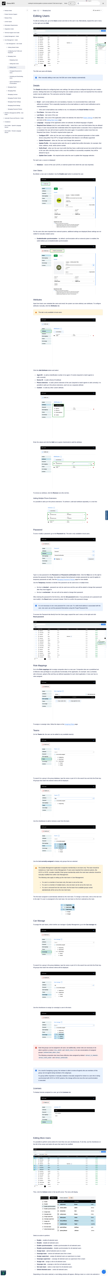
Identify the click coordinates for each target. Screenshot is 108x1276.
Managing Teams (12, 87)
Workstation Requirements (11, 25)
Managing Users (12, 56)
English (88, 1)
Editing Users (13, 67)
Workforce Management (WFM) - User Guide (14, 113)
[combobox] (88, 3)
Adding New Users (14, 63)
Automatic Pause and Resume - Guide (14, 118)
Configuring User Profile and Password (15, 51)
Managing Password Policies (15, 109)
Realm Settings (88, 117)
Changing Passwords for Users (16, 71)
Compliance (8, 121)
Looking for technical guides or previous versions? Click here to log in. (45, 3)
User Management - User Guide (14, 43)
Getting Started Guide (13, 47)
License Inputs (8, 21)
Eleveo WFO (11, 3)
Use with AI (97, 10)
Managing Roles (12, 90)
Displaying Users (14, 60)
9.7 (38, 10)
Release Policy (8, 18)
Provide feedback (106, 515)
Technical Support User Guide (12, 32)
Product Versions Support (11, 14)
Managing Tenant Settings (14, 101)
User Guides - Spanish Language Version (13, 126)
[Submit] (78, 3)
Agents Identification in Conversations (15, 82)
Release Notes (8, 10)
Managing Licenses (13, 94)
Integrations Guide (9, 29)
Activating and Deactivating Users (16, 77)
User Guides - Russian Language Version (13, 131)
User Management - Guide (11, 40)
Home (65, 3)
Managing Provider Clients (14, 98)
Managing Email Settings (14, 105)
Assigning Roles (69, 724)
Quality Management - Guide (12, 36)
